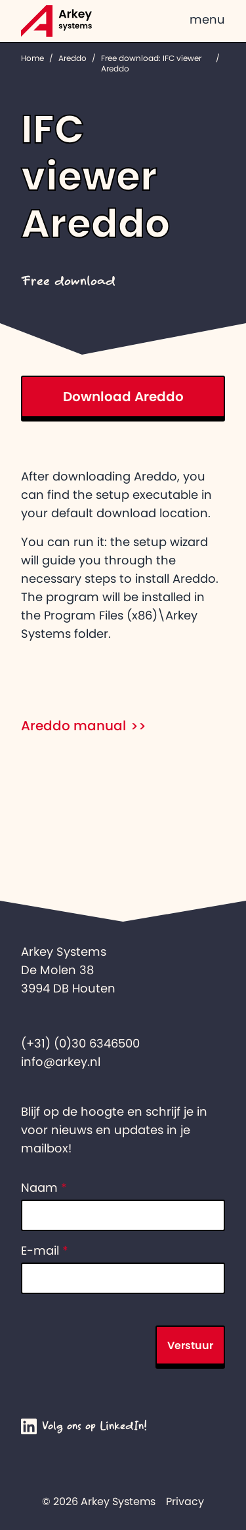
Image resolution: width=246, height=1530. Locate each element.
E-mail (44, 1251)
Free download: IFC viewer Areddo (151, 63)
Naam (44, 1188)
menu (207, 20)
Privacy (185, 1501)
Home (32, 58)
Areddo (72, 58)
